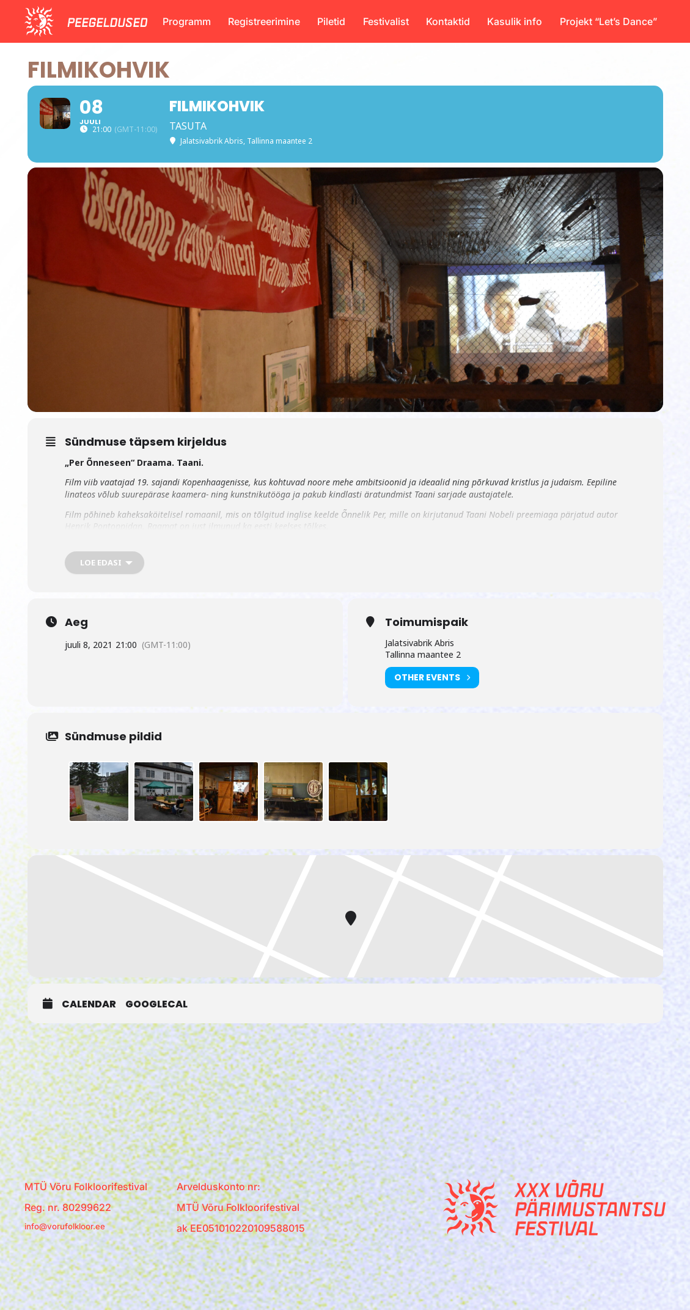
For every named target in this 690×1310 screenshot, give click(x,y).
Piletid (331, 21)
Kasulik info (514, 21)
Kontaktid (448, 21)
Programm (187, 21)
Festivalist (386, 21)
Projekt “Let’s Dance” (608, 21)
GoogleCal (156, 1038)
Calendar (89, 1038)
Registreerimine (264, 21)
